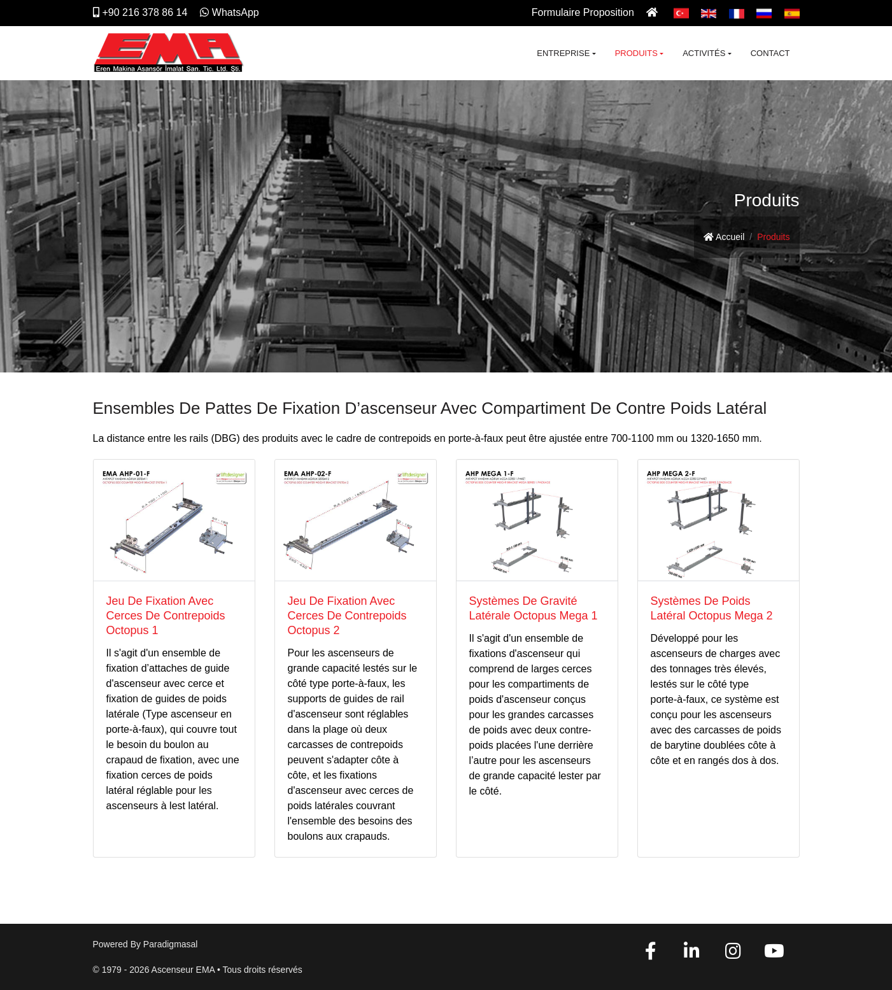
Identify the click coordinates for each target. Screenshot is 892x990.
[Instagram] (733, 954)
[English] (708, 12)
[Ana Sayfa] (653, 12)
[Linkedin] (692, 954)
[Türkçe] (681, 12)
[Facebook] (650, 954)
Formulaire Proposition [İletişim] (583, 12)
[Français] (736, 12)
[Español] (792, 12)
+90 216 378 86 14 (140, 12)
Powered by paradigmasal (145, 944)
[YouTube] (774, 954)
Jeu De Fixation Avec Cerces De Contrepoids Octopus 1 (165, 616)
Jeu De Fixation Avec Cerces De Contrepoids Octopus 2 (347, 616)
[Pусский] (764, 12)
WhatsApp (229, 12)
